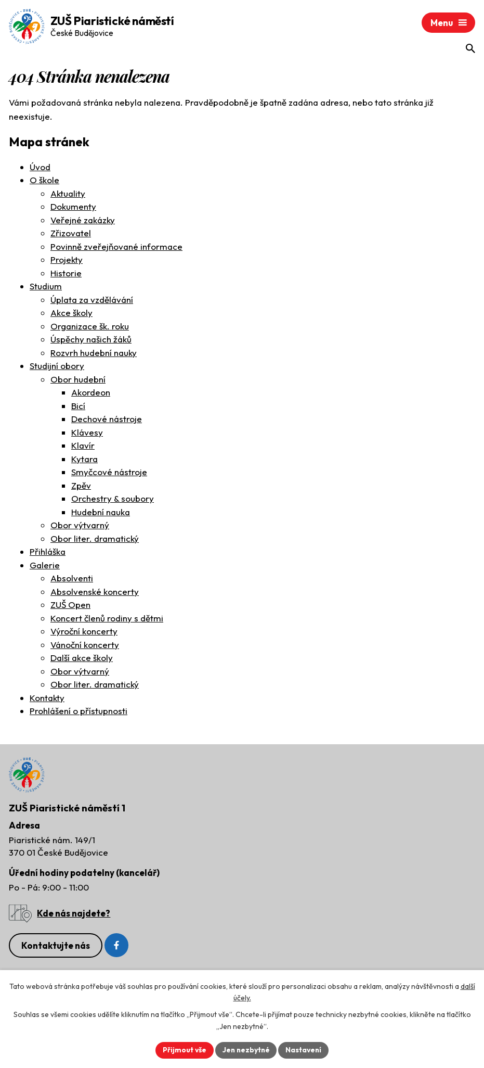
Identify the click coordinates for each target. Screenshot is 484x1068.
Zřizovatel (70, 233)
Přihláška (48, 552)
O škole (44, 180)
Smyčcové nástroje (109, 472)
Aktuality (67, 194)
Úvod (40, 167)
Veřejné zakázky (82, 220)
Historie (66, 274)
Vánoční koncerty (84, 645)
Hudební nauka (100, 512)
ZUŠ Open (70, 605)
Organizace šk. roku (89, 327)
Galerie (45, 566)
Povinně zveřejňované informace (116, 247)
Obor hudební (78, 380)
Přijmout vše (183, 1049)
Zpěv (81, 486)
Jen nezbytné (245, 1049)
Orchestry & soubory (112, 499)
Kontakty (47, 698)
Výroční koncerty (83, 632)
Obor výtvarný (79, 525)
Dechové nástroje (106, 419)
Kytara (84, 459)
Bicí (78, 406)
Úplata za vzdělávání (91, 300)
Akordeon (90, 393)
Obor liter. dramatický (94, 539)
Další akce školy (81, 658)
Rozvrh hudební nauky (93, 353)
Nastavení (304, 1049)
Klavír (83, 446)
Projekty (66, 260)
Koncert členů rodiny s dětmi (106, 619)
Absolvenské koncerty (94, 592)
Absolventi (71, 579)
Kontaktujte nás (55, 947)
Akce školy (71, 313)
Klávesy (87, 433)
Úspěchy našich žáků (91, 340)
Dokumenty (73, 207)
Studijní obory (57, 366)
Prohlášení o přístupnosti (78, 711)
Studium (46, 287)
